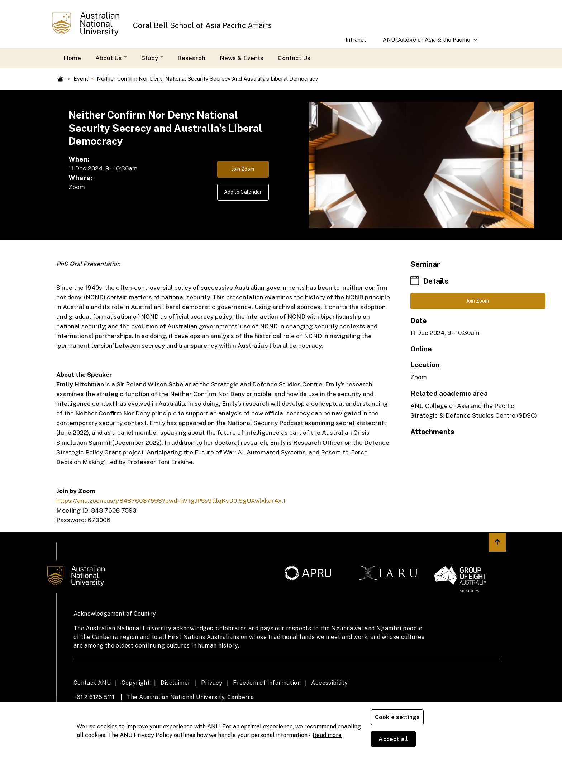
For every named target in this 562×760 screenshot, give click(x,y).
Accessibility (329, 682)
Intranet (356, 39)
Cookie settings (398, 742)
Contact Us (294, 58)
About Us (111, 58)
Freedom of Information (267, 682)
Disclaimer (176, 682)
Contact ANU (92, 682)
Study (152, 58)
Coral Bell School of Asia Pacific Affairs (202, 25)
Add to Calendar (236, 197)
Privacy (212, 682)
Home (72, 58)
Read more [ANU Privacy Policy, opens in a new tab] (327, 745)
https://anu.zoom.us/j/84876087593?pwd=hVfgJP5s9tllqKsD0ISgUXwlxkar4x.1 (171, 500)
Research (191, 58)
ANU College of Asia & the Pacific (427, 42)
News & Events (241, 58)
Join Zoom (236, 170)
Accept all (455, 742)
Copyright (136, 682)
